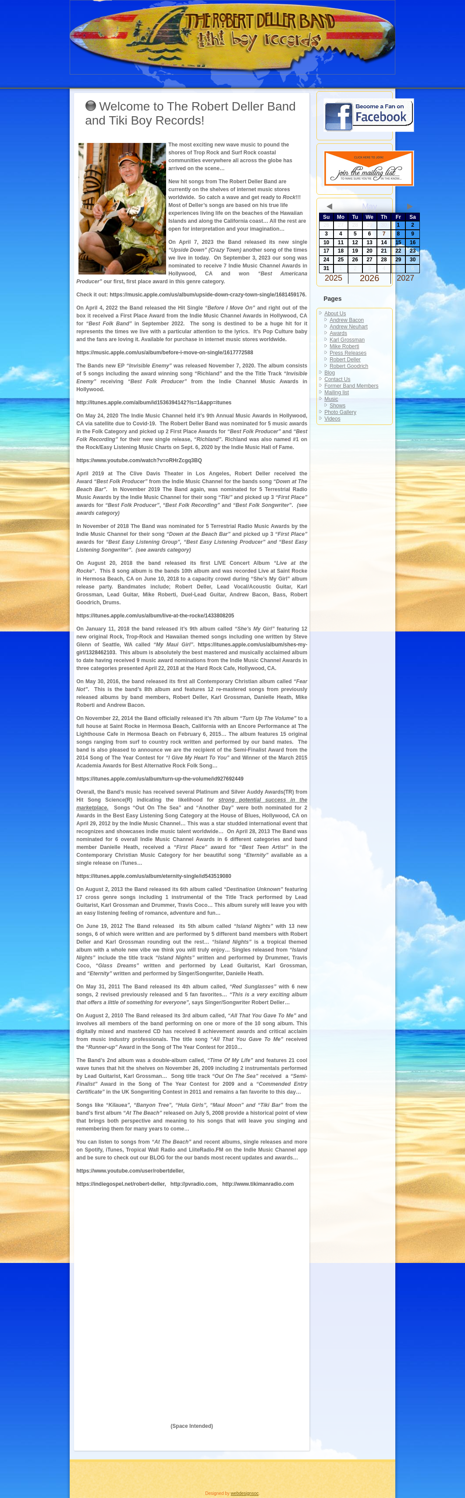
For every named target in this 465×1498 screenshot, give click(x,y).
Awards (338, 333)
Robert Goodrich (349, 366)
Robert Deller (345, 360)
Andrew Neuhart (349, 327)
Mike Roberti (344, 346)
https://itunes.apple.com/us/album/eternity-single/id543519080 (153, 876)
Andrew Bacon (347, 320)
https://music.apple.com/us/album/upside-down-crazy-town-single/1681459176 (207, 295)
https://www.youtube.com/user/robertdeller (129, 1171)
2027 (405, 278)
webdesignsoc (245, 1493)
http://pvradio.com (193, 1184)
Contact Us (337, 379)
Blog (329, 373)
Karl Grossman (347, 340)
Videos (332, 419)
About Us (335, 313)
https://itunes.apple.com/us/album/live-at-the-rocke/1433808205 (155, 616)
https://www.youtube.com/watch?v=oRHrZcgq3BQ (139, 460)
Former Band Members (351, 386)
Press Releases (348, 353)
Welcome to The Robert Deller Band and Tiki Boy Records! (190, 113)
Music (331, 399)
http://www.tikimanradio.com (258, 1184)
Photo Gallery (340, 412)
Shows (337, 406)
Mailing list (336, 392)
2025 (333, 278)
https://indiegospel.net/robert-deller (120, 1184)
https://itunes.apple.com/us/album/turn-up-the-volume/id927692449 (159, 779)
